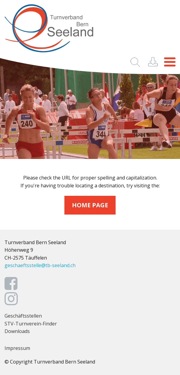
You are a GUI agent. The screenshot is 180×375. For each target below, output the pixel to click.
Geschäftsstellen (23, 315)
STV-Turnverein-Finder (31, 323)
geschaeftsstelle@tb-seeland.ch (40, 265)
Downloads (17, 331)
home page (90, 205)
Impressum (17, 348)
